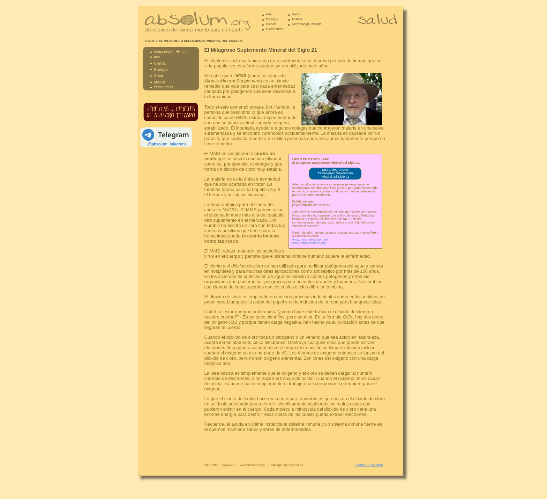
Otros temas (274, 29)
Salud (296, 14)
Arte (269, 14)
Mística (297, 19)
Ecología (272, 19)
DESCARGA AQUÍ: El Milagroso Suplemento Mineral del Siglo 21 (335, 173)
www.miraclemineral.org (309, 243)
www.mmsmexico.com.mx (310, 239)
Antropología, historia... (307, 24)
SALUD (150, 41)
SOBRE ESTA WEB (369, 465)
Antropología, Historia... (172, 52)
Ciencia (271, 24)
